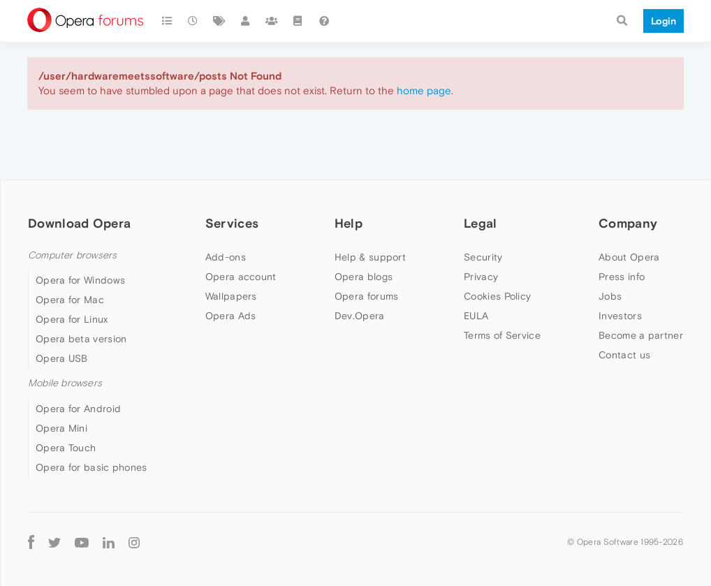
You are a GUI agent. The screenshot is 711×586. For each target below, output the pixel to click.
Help (348, 223)
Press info (622, 276)
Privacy (481, 276)
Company (628, 223)
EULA (476, 315)
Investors (620, 315)
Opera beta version (81, 338)
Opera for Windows (80, 280)
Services (231, 223)
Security (483, 257)
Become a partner (641, 335)
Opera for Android (78, 408)
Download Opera (79, 223)
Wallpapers (231, 296)
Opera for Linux (72, 319)
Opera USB (62, 358)
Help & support (370, 257)
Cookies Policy (497, 296)
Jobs (610, 296)
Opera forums (367, 296)
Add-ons (225, 257)
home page (424, 90)
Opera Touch (66, 447)
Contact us (624, 354)
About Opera (629, 257)
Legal (480, 223)
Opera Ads (230, 315)
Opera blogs (364, 276)
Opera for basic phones (91, 467)
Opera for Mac (70, 299)
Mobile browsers (65, 383)
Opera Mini (61, 428)
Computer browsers (72, 255)
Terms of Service (502, 335)
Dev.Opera (360, 315)
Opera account (241, 276)
